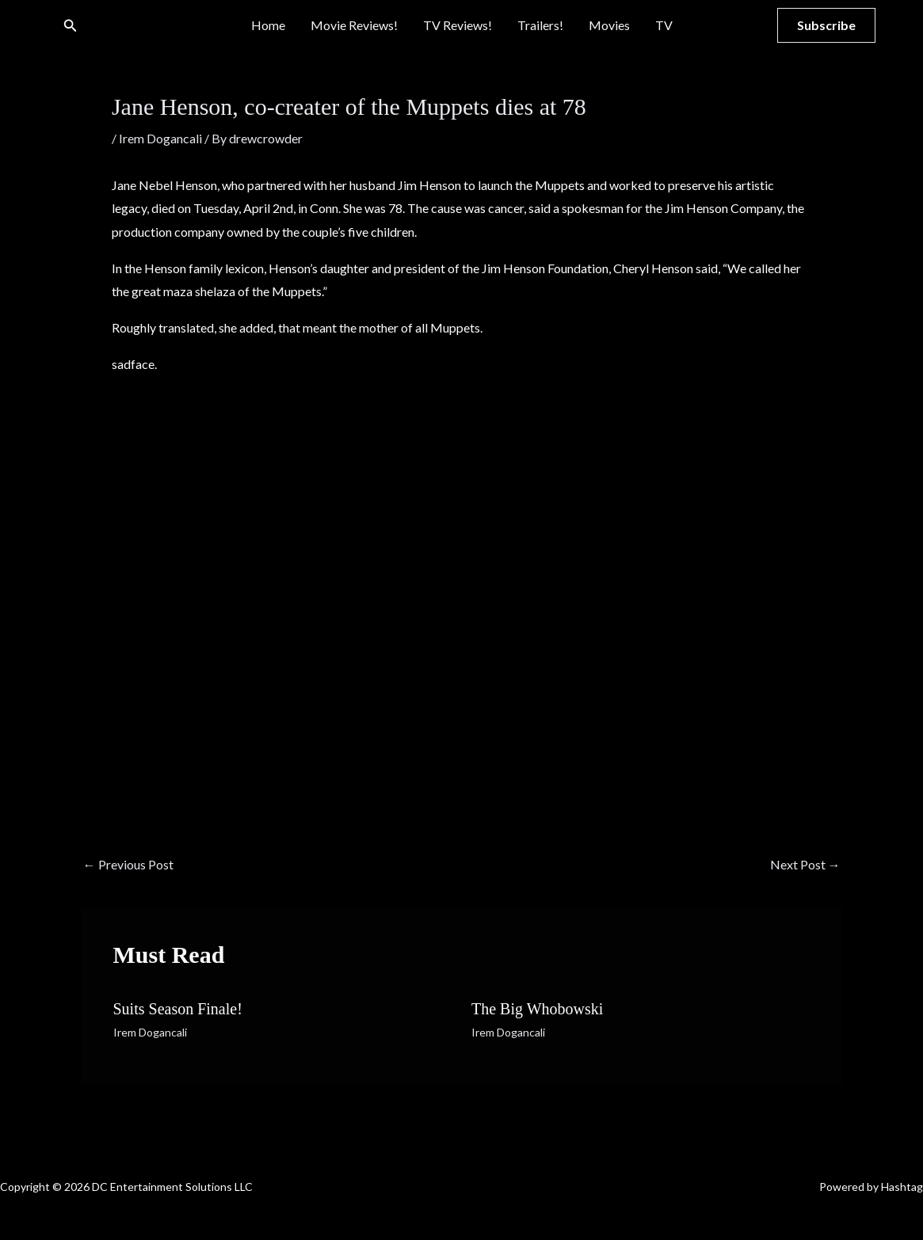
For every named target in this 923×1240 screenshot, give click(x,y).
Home (268, 24)
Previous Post (128, 864)
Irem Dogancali (160, 138)
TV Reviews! (457, 24)
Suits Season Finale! (177, 1008)
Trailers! (540, 24)
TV (664, 24)
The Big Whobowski (537, 1008)
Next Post (805, 864)
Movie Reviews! (354, 24)
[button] (70, 26)
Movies (609, 24)
